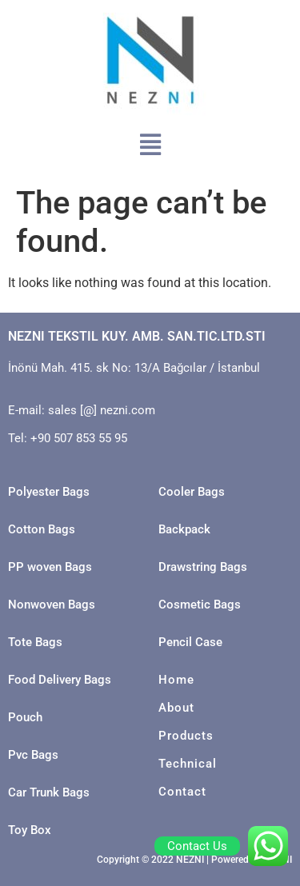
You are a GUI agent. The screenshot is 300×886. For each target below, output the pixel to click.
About (176, 707)
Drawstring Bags (202, 567)
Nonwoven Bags (51, 604)
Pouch (25, 717)
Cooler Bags (191, 492)
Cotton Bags (41, 529)
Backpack (184, 529)
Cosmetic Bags (199, 604)
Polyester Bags (49, 492)
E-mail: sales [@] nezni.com (81, 410)
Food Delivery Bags (59, 679)
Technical (187, 763)
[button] (150, 145)
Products (186, 735)
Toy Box (29, 830)
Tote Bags (35, 642)
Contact (182, 791)
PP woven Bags (50, 567)
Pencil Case (190, 642)
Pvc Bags (33, 755)
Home (176, 679)
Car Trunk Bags (49, 792)
